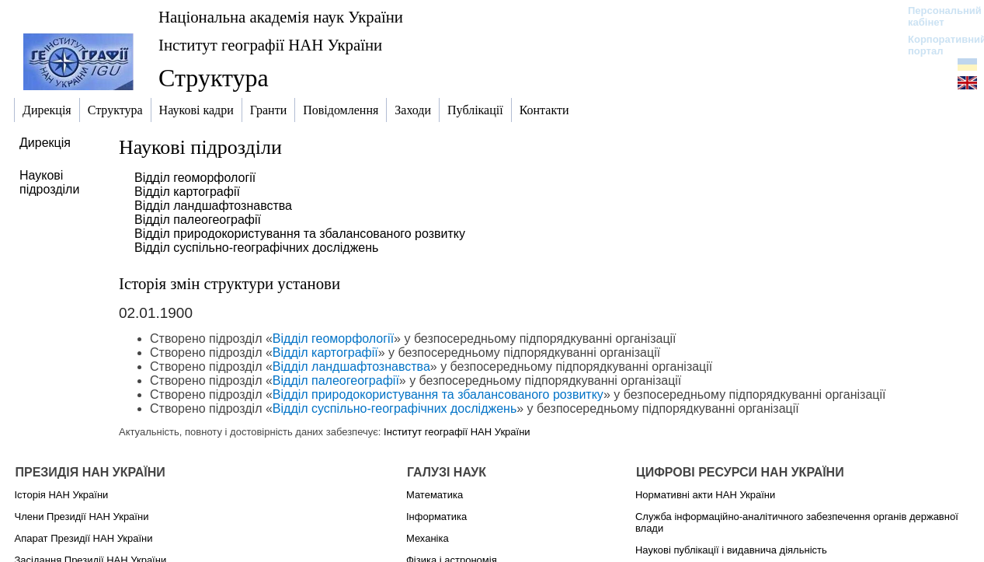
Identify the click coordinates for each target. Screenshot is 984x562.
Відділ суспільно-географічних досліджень (256, 247)
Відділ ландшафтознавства (213, 205)
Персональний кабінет (937, 16)
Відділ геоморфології (195, 177)
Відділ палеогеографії (197, 219)
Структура (213, 78)
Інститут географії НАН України (270, 45)
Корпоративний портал (937, 45)
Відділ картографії (187, 191)
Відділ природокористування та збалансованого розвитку (299, 233)
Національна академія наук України (280, 17)
